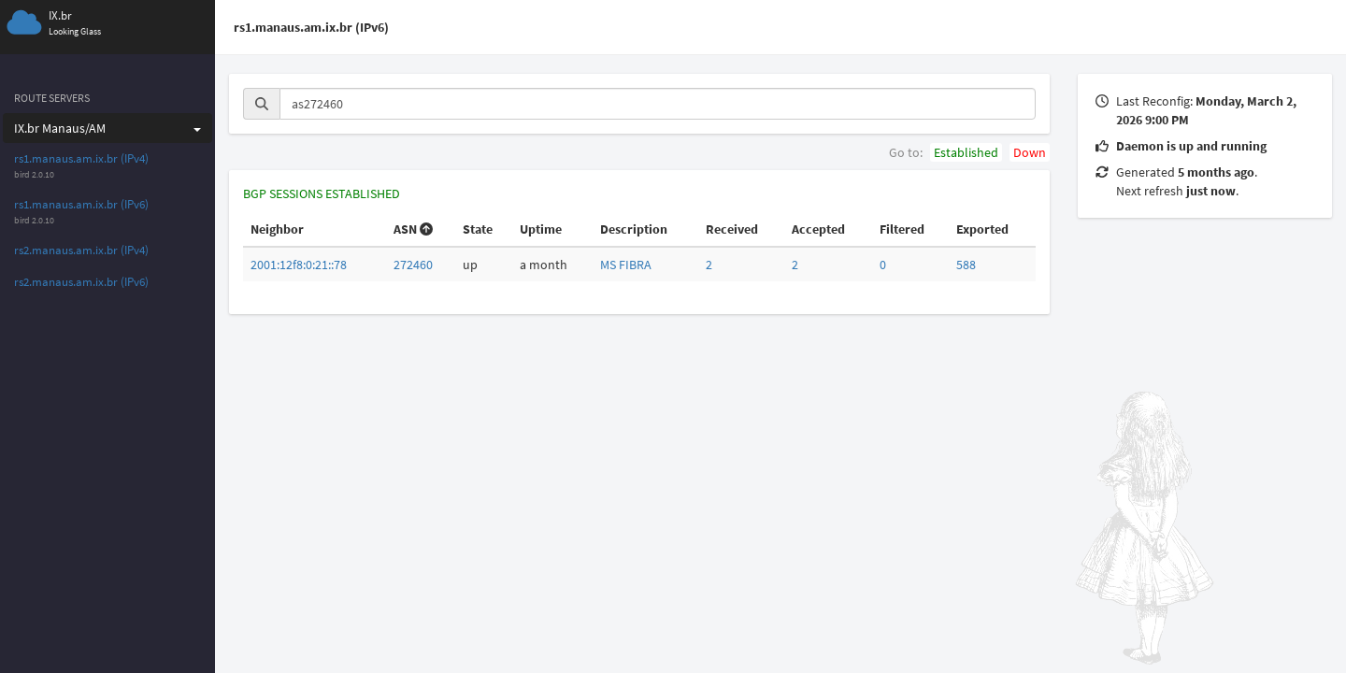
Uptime (541, 229)
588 (966, 264)
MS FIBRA (626, 264)
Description (633, 229)
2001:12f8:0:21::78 (299, 264)
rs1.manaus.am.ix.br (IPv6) (81, 204)
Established (966, 152)
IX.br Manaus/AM (107, 128)
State (478, 229)
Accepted (818, 229)
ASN (413, 229)
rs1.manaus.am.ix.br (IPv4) (81, 158)
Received (732, 229)
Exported (982, 229)
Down (1029, 152)
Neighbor (277, 229)
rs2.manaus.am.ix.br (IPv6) (81, 282)
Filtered (902, 229)
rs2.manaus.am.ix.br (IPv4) (81, 250)
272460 (413, 264)
